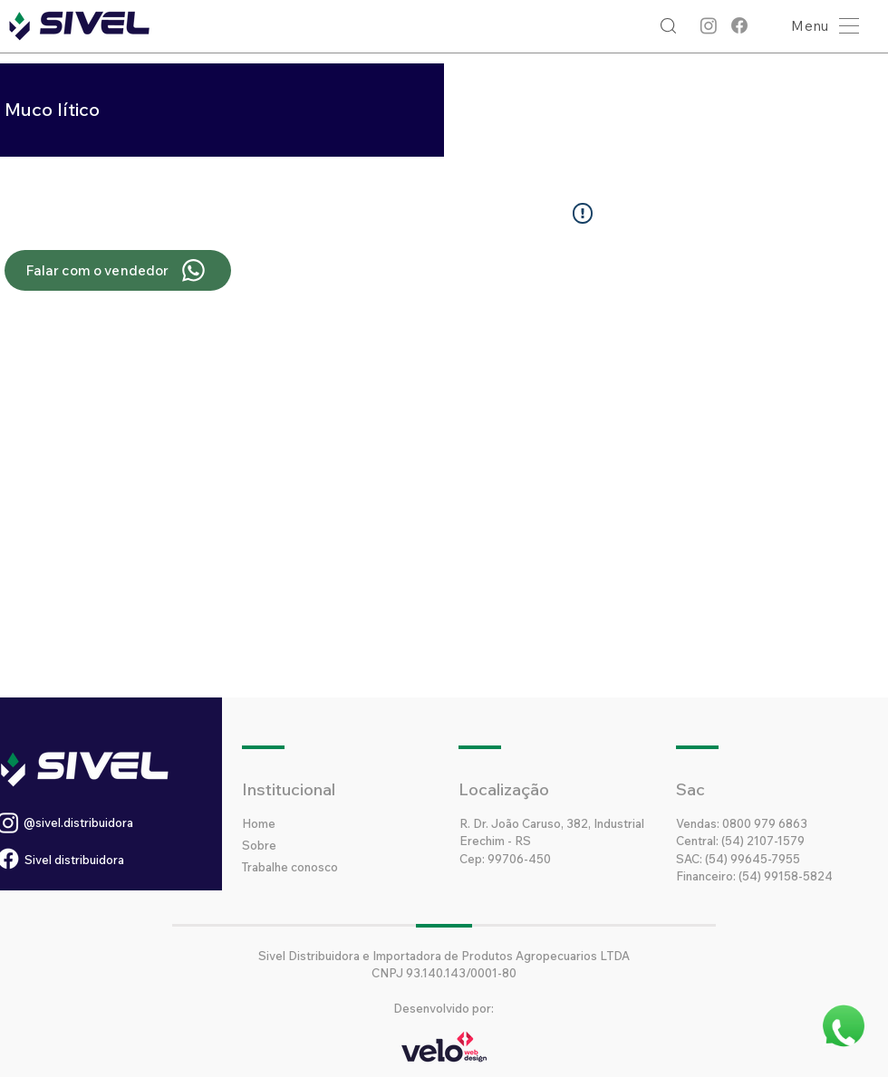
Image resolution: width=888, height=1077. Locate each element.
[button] (820, 25)
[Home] (306, 823)
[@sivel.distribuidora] (122, 822)
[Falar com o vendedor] (118, 270)
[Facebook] (739, 25)
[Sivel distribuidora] (108, 859)
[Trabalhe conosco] (325, 867)
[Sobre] (306, 845)
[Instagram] (708, 25)
